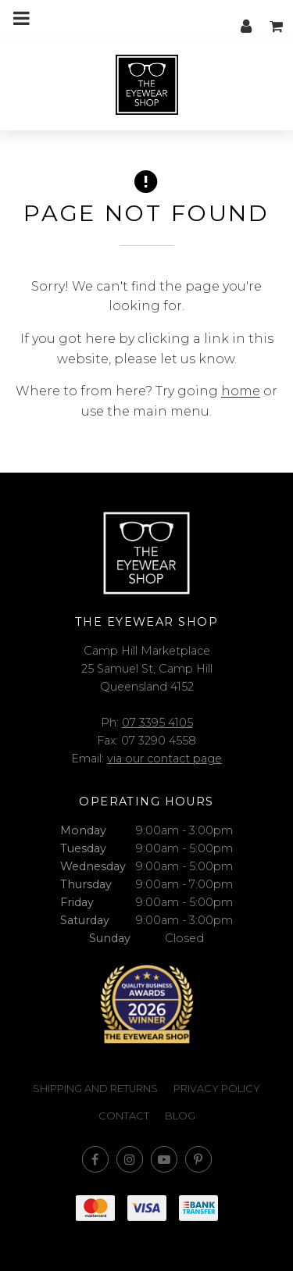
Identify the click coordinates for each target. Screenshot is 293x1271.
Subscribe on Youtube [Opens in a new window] (164, 1159)
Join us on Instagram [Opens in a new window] (129, 1159)
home (240, 391)
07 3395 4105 (157, 723)
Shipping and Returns (95, 1088)
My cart (277, 18)
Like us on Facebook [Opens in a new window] (95, 1159)
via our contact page (164, 759)
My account (246, 18)
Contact (123, 1116)
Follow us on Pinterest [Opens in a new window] (198, 1159)
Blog (180, 1116)
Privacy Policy (216, 1088)
